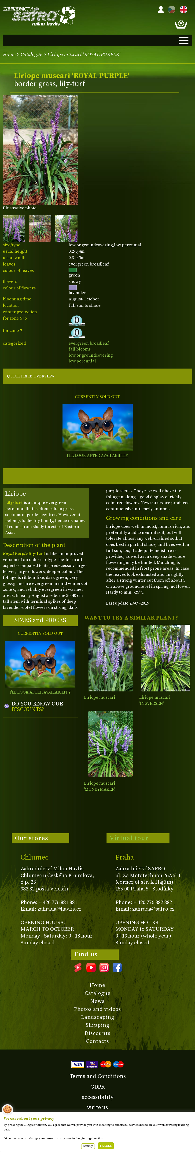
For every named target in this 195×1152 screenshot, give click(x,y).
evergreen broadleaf (89, 343)
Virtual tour (129, 838)
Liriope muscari (99, 697)
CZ (170, 8)
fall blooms (80, 349)
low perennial (82, 361)
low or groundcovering (91, 355)
